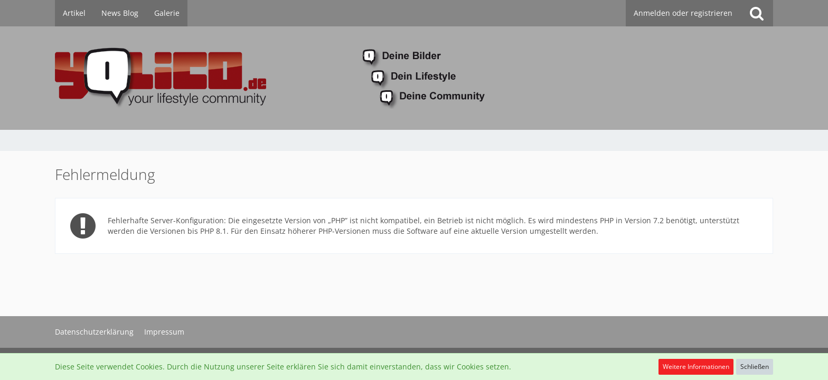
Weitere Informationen (696, 366)
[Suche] (756, 13)
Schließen (754, 366)
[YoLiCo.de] (414, 78)
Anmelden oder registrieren (683, 13)
